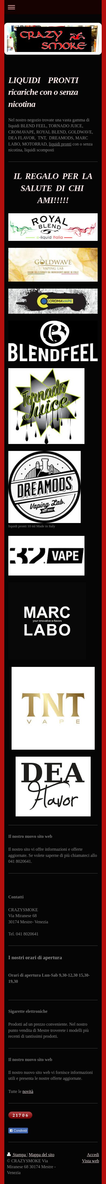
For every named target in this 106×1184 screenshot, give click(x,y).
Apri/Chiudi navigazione (53, 7)
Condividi (18, 1131)
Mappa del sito (41, 1154)
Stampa (17, 1154)
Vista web (90, 1161)
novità (28, 1091)
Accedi (93, 1154)
